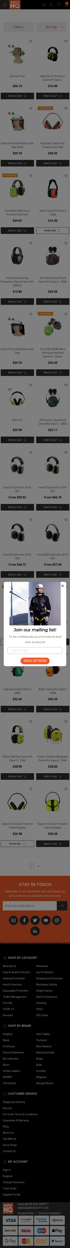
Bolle (39, 1064)
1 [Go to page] (31, 866)
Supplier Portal (11, 1194)
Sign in (7, 1169)
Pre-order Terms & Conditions (20, 1114)
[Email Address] (30, 905)
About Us (8, 1132)
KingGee (8, 1034)
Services (8, 1015)
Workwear (42, 966)
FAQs (6, 1126)
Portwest (41, 1040)
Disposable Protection (16, 990)
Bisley (39, 1058)
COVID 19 (8, 1009)
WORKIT (7, 1077)
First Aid (7, 1002)
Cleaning (41, 1002)
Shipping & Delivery (14, 1102)
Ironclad (41, 1070)
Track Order (10, 1188)
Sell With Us (9, 1138)
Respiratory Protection (49, 978)
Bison (6, 1064)
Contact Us (9, 1151)
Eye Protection (44, 972)
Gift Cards (42, 1015)
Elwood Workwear (13, 1052)
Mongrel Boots (44, 1083)
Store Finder (10, 1145)
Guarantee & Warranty (16, 1120)
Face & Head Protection (16, 972)
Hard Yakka (43, 1034)
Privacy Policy (26, 1213)
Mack (6, 1040)
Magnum (41, 1077)
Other (39, 1009)
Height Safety (44, 990)
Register (8, 1176)
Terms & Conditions (49, 1213)
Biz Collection (11, 1058)
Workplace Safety (46, 984)
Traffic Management (15, 996)
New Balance (44, 1046)
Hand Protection (12, 984)
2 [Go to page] (38, 866)
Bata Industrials (45, 1052)
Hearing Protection (14, 978)
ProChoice (9, 1046)
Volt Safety (9, 1083)
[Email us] (13, 920)
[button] (51, 27)
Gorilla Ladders (11, 1070)
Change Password (13, 1182)
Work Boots (9, 966)
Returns (7, 1108)
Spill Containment (46, 996)
